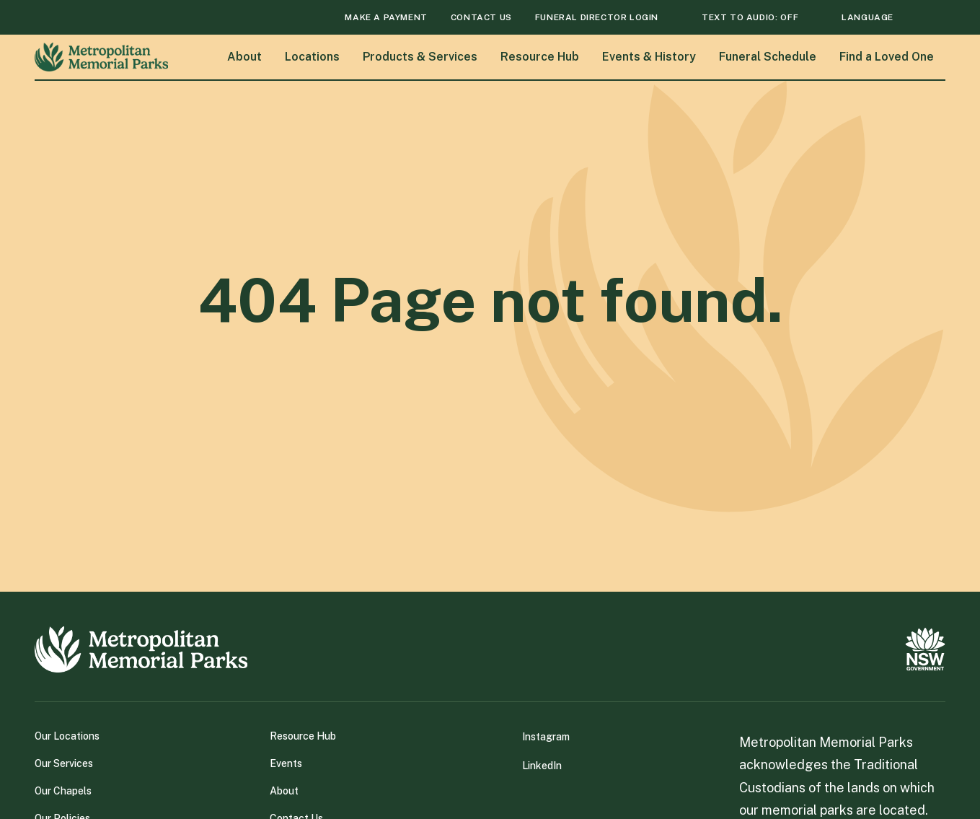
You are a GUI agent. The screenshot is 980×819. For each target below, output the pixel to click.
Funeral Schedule (767, 56)
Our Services (64, 763)
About (244, 56)
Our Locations (67, 735)
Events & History (649, 56)
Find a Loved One (886, 56)
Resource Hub (539, 56)
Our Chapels (63, 790)
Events (286, 763)
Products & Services (420, 56)
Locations (312, 56)
